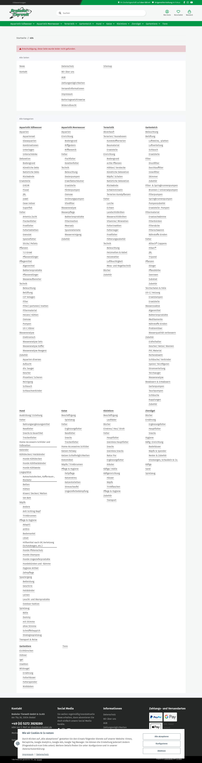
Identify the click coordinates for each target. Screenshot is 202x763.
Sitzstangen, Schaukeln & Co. (163, 460)
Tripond (153, 256)
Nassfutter (28, 428)
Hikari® (152, 248)
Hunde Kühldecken (32, 458)
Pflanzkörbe (155, 270)
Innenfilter (154, 172)
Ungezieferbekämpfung (76, 491)
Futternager (112, 230)
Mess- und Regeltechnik (119, 265)
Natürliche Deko (31, 172)
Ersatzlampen (156, 297)
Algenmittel (29, 265)
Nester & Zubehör (158, 455)
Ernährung (150, 419)
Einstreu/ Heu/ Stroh (114, 428)
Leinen (26, 595)
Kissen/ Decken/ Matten (35, 493)
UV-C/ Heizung (152, 292)
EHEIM (26, 185)
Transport (111, 500)
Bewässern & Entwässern (157, 381)
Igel (21, 659)
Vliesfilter (70, 203)
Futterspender (30, 682)
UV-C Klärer (28, 328)
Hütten (26, 489)
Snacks (68, 437)
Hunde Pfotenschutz (33, 550)
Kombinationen (30, 145)
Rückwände (28, 176)
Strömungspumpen (74, 198)
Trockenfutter (29, 437)
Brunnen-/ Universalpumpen (163, 190)
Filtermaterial (30, 310)
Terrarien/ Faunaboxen (114, 136)
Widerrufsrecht (68, 105)
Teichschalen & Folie (155, 288)
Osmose (27, 319)
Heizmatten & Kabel (117, 252)
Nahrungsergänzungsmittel (36, 424)
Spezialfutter (29, 239)
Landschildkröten (115, 212)
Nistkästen (28, 686)
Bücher (107, 270)
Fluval (26, 190)
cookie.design (168, 759)
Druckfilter (154, 163)
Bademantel (29, 533)
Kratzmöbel (67, 460)
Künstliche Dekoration (118, 172)
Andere (26, 506)
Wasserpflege (68, 212)
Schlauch (27, 386)
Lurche (110, 203)
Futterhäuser (29, 677)
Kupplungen (155, 399)
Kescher (27, 373)
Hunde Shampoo (31, 554)
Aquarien (24, 132)
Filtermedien (71, 221)
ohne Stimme (29, 626)
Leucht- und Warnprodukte (36, 599)
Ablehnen (162, 751)
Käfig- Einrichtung (154, 442)
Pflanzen (23, 248)
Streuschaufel (72, 486)
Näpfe (22, 502)
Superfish (27, 207)
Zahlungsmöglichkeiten (73, 83)
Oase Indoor (29, 203)
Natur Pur (111, 455)
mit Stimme (29, 621)
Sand (148, 468)
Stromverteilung (157, 368)
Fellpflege (70, 473)
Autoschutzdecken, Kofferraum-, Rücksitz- (39, 478)
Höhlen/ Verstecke (116, 167)
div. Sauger (28, 368)
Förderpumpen (72, 190)
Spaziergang (25, 577)
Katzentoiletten (72, 482)
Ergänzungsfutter (73, 428)
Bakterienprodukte (32, 270)
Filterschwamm (156, 230)
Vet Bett (27, 497)
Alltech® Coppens (158, 243)
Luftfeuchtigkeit (115, 261)
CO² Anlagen (29, 297)
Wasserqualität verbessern (162, 332)
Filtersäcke (154, 225)
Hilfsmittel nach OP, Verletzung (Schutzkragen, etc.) (38, 544)
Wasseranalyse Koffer (33, 346)
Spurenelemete (72, 230)
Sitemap (107, 66)
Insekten (23, 664)
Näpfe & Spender (157, 451)
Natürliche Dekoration (118, 181)
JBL (24, 194)
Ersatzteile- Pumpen (159, 207)
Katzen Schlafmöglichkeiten (75, 455)
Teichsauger (155, 373)
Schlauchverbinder (32, 390)
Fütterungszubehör (116, 239)
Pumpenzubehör (157, 203)
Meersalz (69, 225)
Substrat (153, 279)
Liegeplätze (25, 472)
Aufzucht (27, 364)
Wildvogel (24, 668)
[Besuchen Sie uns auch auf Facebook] (184, 2)
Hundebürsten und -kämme (37, 563)
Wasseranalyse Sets (32, 341)
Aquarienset (29, 136)
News (22, 66)
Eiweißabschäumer (74, 181)
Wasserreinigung (73, 234)
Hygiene (149, 437)
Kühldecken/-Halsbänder (32, 454)
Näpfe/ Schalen (115, 176)
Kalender (24, 450)
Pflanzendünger (30, 256)
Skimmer (153, 176)
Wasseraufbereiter (32, 279)
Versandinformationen (72, 88)
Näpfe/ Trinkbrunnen (72, 464)
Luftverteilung (156, 145)
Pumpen (27, 323)
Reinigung (28, 381)
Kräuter (110, 464)
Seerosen (153, 274)
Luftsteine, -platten (158, 140)
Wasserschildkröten (117, 216)
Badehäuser (155, 446)
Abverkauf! (108, 132)
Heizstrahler (113, 256)
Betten (26, 484)
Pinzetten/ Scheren (32, 377)
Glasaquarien (29, 140)
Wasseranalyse (26, 332)
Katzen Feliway (68, 451)
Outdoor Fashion (31, 603)
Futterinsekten (114, 225)
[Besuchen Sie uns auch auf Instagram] (188, 2)
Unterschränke (30, 154)
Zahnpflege (28, 572)
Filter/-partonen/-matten (35, 306)
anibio (26, 529)
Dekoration (24, 158)
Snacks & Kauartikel (33, 433)
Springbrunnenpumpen (160, 198)
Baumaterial (113, 145)
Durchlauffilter (156, 167)
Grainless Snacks (115, 451)
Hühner (23, 655)
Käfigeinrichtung (111, 473)
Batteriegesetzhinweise (73, 99)
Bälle (25, 612)
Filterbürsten (155, 221)
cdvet (25, 538)
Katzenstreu (71, 477)
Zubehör (23, 355)
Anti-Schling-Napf (32, 511)
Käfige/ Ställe (110, 468)
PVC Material (155, 350)
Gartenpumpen (156, 386)
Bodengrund (29, 163)
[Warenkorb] (189, 13)
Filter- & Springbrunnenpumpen (161, 185)
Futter (22, 212)
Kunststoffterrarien (116, 140)
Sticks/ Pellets (30, 243)
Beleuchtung (29, 288)
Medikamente (156, 319)
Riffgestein (70, 145)
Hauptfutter (113, 437)
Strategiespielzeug (32, 635)
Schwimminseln (115, 190)
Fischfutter (70, 158)
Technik (23, 283)
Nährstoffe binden (158, 234)
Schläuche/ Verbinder (160, 359)
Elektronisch (29, 337)
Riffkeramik (70, 149)
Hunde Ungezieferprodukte (36, 559)
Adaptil (26, 524)
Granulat (27, 234)
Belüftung (28, 292)
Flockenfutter (29, 221)
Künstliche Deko (31, 167)
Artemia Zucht (30, 216)
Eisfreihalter (155, 341)
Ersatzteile (24, 181)
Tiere (65, 646)
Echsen (110, 207)
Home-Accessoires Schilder (75, 446)
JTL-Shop (179, 759)
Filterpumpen (156, 194)
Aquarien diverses (32, 359)
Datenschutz (67, 66)
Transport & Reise (28, 639)
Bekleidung (28, 581)
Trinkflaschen (113, 486)
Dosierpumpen (72, 176)
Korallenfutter (72, 163)
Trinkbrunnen (29, 515)
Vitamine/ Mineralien (117, 221)
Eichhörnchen (26, 650)
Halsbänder (29, 590)
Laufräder (112, 419)
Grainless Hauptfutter (117, 442)
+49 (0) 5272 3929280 (27, 723)
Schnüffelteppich (31, 630)
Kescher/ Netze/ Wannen (161, 346)
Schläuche (154, 395)
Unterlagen (28, 149)
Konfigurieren (162, 743)
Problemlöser (155, 328)
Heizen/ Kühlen (30, 315)
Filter (25, 301)
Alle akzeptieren (162, 736)
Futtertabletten (30, 230)
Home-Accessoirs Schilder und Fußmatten (34, 444)
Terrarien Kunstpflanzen (119, 194)
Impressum (67, 94)
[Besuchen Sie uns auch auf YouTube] (191, 2)
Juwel (25, 198)
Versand (39, 759)
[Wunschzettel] (178, 13)
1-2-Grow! (27, 252)
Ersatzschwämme (157, 216)
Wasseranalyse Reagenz (35, 350)
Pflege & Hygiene (28, 520)
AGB (63, 77)
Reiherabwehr (156, 355)
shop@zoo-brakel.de (41, 727)
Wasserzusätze (152, 306)
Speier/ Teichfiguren (159, 364)
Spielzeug (24, 608)
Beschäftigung (68, 415)
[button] (167, 13)
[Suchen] (101, 13)
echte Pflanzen (114, 163)
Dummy (26, 617)
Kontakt (23, 71)
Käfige (148, 464)
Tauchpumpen (156, 390)
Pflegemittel (25, 261)
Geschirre (27, 586)
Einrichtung (67, 136)
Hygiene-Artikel (31, 568)
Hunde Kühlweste (31, 467)
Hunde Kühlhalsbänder (34, 463)
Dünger (152, 265)
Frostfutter (28, 225)
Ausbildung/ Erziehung (30, 415)
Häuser (110, 477)
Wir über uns (67, 71)
